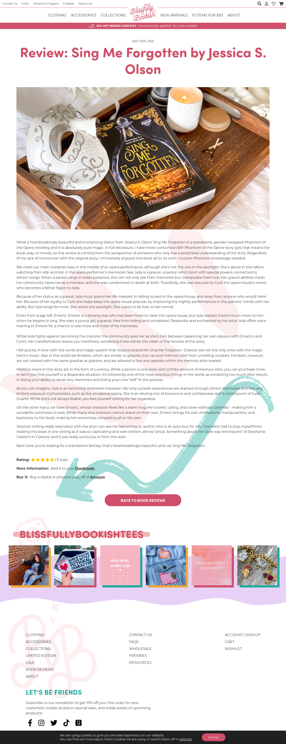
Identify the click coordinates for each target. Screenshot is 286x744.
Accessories (83, 15)
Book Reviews (40, 669)
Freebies (68, 3)
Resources (85, 3)
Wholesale (140, 649)
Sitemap (106, 740)
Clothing (57, 15)
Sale (30, 663)
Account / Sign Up (242, 635)
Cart (229, 642)
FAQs (25, 3)
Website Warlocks (146, 740)
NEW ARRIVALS (174, 15)
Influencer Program (46, 3)
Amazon (97, 477)
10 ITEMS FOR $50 (207, 15)
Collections (113, 15)
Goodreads (85, 468)
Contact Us (10, 3)
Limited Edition (41, 656)
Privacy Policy (84, 740)
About (233, 15)
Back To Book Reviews (143, 500)
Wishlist (233, 649)
